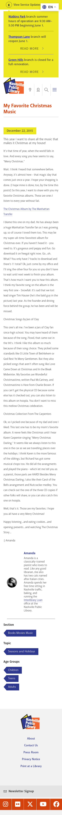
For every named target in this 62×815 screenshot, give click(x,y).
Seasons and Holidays (21, 651)
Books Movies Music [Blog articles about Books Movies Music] (20, 633)
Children (13, 670)
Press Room (31, 752)
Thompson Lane (19, 37)
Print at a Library (31, 766)
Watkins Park (16, 17)
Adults (12, 687)
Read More (31, 49)
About (31, 738)
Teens (11, 678)
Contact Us (31, 745)
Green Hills (15, 60)
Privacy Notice (31, 759)
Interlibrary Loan (33, 600)
